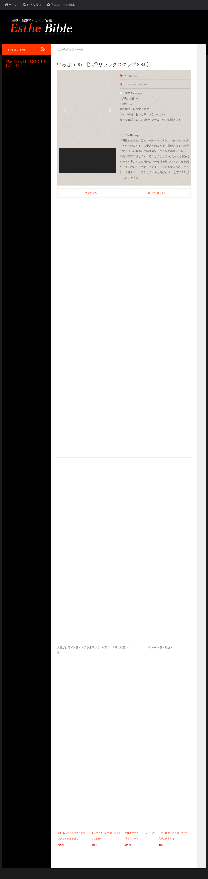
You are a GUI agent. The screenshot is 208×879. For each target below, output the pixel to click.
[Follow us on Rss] (43, 49)
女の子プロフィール (70, 49)
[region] (87, 122)
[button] (65, 110)
